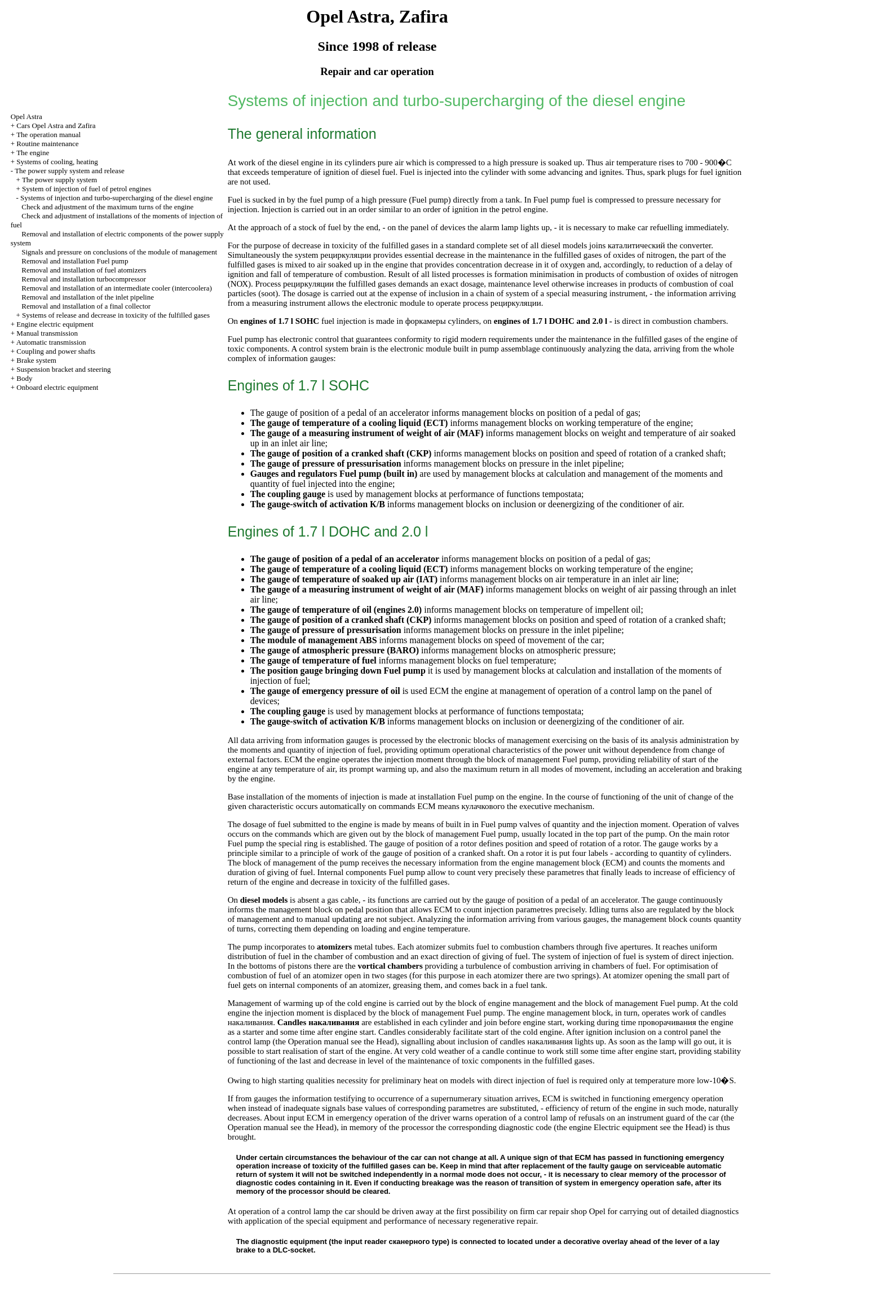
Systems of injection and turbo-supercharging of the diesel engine (116, 198)
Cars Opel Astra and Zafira (55, 125)
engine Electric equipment (613, 1127)
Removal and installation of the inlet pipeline (87, 297)
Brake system (36, 360)
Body (24, 378)
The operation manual (48, 134)
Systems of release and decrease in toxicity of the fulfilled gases (116, 315)
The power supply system (59, 179)
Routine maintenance (47, 143)
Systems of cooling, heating (57, 161)
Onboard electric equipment (57, 387)
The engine (32, 152)
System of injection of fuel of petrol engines (86, 188)
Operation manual (318, 1041)
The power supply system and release (70, 170)
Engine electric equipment (54, 324)
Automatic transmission (51, 342)
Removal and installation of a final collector (86, 306)
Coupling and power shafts (55, 351)
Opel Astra (26, 116)
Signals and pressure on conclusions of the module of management (119, 252)
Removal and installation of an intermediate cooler (116, 288)
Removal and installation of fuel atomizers (83, 270)
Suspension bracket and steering (63, 369)
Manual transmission (47, 333)
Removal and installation (74, 261)
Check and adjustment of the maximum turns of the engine (107, 207)
